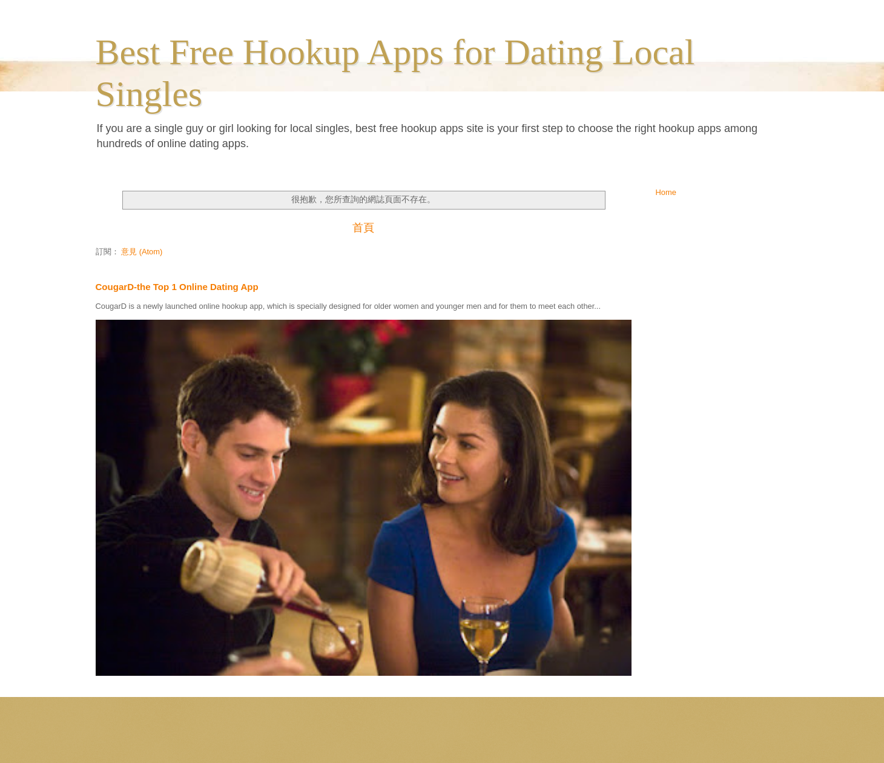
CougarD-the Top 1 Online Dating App (177, 287)
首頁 (363, 228)
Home (666, 192)
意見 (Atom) (141, 251)
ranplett (455, 738)
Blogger (525, 738)
